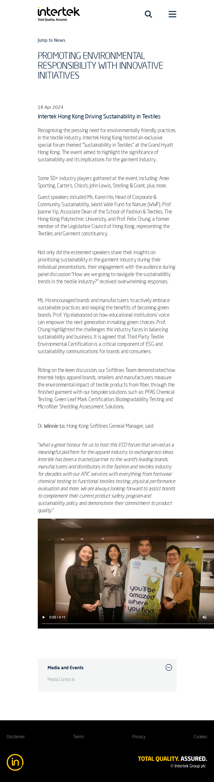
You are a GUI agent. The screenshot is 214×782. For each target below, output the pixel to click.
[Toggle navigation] (148, 14)
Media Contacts (61, 680)
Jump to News (51, 40)
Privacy (138, 737)
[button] (169, 668)
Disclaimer (16, 737)
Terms (78, 737)
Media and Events (66, 667)
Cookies (200, 737)
